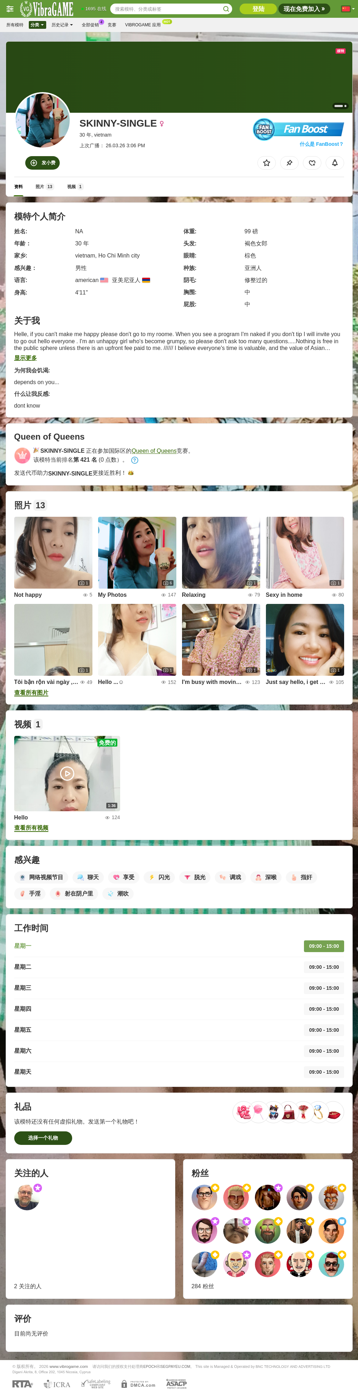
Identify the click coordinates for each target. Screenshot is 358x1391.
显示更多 (25, 358)
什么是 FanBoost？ (322, 144)
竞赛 (112, 24)
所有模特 (14, 24)
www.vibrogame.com (68, 1366)
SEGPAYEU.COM (176, 1366)
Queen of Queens (154, 451)
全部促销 (92, 24)
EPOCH (149, 1366)
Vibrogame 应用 (144, 24)
